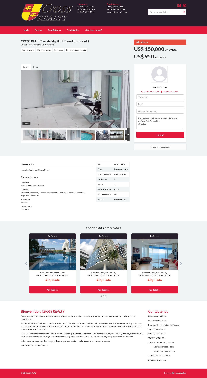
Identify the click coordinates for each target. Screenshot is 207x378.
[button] (25, 263)
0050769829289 (151, 91)
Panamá (50, 44)
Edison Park (26, 44)
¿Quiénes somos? (93, 30)
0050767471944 (170, 91)
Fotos (26, 67)
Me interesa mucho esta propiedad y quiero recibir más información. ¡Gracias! (160, 122)
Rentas (38, 30)
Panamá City (39, 44)
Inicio (26, 30)
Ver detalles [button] (52, 290)
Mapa (35, 67)
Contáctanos (54, 30)
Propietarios (73, 30)
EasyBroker (181, 373)
